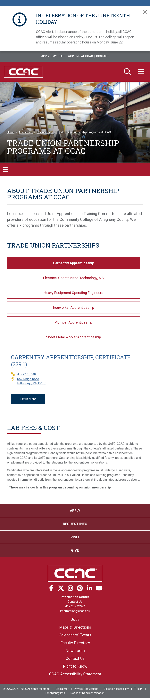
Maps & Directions (75, 627)
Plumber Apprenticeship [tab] (73, 322)
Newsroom (75, 650)
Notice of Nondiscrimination (87, 692)
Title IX (138, 688)
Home (10, 132)
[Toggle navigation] (5, 170)
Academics (26, 132)
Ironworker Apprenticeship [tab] (73, 307)
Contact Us (75, 601)
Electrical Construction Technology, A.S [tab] (73, 278)
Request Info (75, 524)
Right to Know (75, 666)
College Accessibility (116, 688)
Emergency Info (55, 692)
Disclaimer (62, 688)
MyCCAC (58, 56)
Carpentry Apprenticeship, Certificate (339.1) (71, 361)
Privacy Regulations (86, 688)
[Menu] (141, 72)
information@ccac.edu (75, 611)
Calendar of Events (75, 635)
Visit (75, 537)
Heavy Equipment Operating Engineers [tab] (73, 293)
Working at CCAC (80, 56)
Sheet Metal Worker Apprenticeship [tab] (73, 337)
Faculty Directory (75, 642)
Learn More (28, 399)
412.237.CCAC (75, 606)
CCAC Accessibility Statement (75, 674)
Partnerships (45, 132)
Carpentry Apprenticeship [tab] (73, 263)
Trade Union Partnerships (53, 245)
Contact (102, 56)
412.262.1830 (26, 374)
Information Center (75, 597)
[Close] (145, 12)
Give (75, 550)
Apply (45, 56)
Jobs (75, 619)
